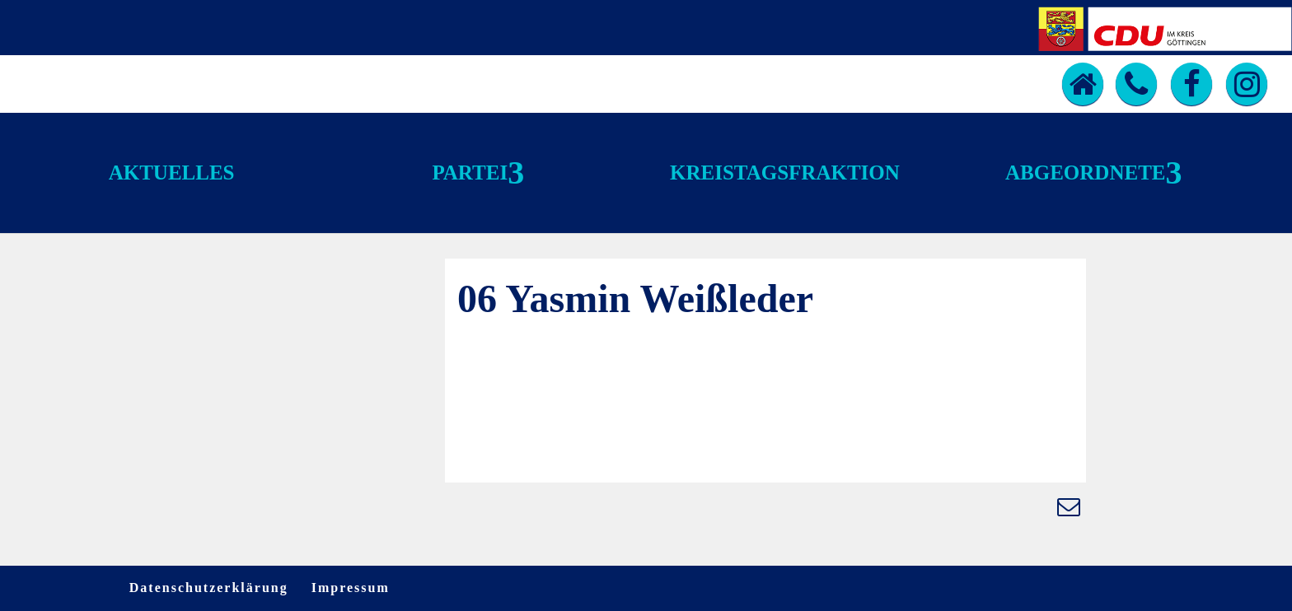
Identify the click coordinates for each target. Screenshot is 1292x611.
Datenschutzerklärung (208, 588)
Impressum (350, 588)
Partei (470, 172)
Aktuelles (172, 172)
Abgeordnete (1085, 172)
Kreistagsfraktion (785, 172)
